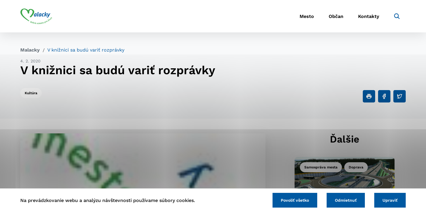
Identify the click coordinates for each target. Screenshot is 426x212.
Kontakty (368, 16)
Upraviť (389, 200)
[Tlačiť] (369, 96)
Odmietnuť (346, 200)
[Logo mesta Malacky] (36, 16)
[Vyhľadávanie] (397, 16)
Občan (336, 16)
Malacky (30, 50)
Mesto (307, 16)
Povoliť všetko (295, 200)
